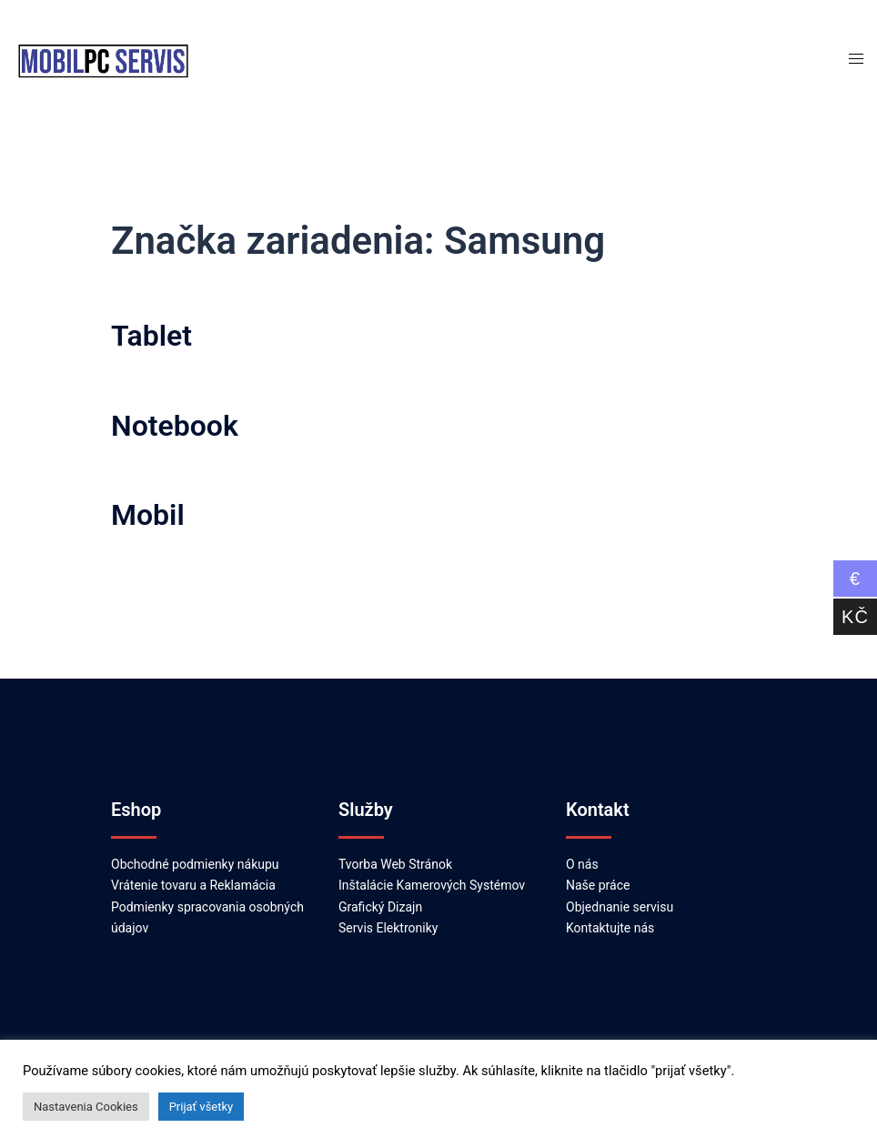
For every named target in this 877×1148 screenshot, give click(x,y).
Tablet (151, 335)
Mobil (148, 515)
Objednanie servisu (619, 907)
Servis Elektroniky (388, 928)
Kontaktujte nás (610, 928)
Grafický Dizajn (380, 907)
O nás (582, 864)
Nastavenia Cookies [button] (86, 1106)
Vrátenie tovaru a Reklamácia (193, 885)
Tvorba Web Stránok (395, 864)
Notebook (174, 425)
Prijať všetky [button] (201, 1106)
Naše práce (598, 885)
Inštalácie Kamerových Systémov (431, 885)
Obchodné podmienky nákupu (195, 864)
